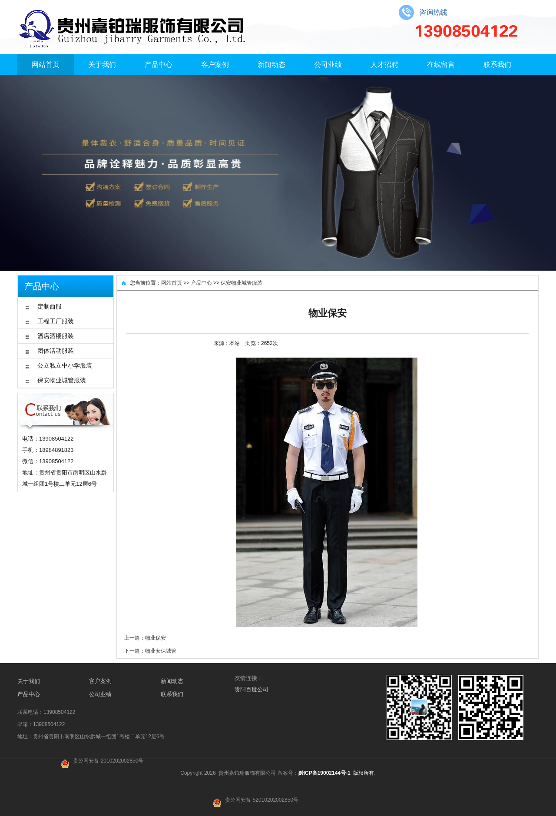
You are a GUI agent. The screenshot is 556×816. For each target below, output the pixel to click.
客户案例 (215, 64)
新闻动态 (271, 64)
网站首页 (46, 64)
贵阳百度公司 (251, 689)
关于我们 (102, 64)
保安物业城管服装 (241, 283)
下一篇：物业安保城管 (150, 651)
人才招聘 (384, 64)
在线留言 (441, 64)
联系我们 (497, 64)
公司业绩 (328, 64)
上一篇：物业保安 (145, 638)
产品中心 (158, 64)
